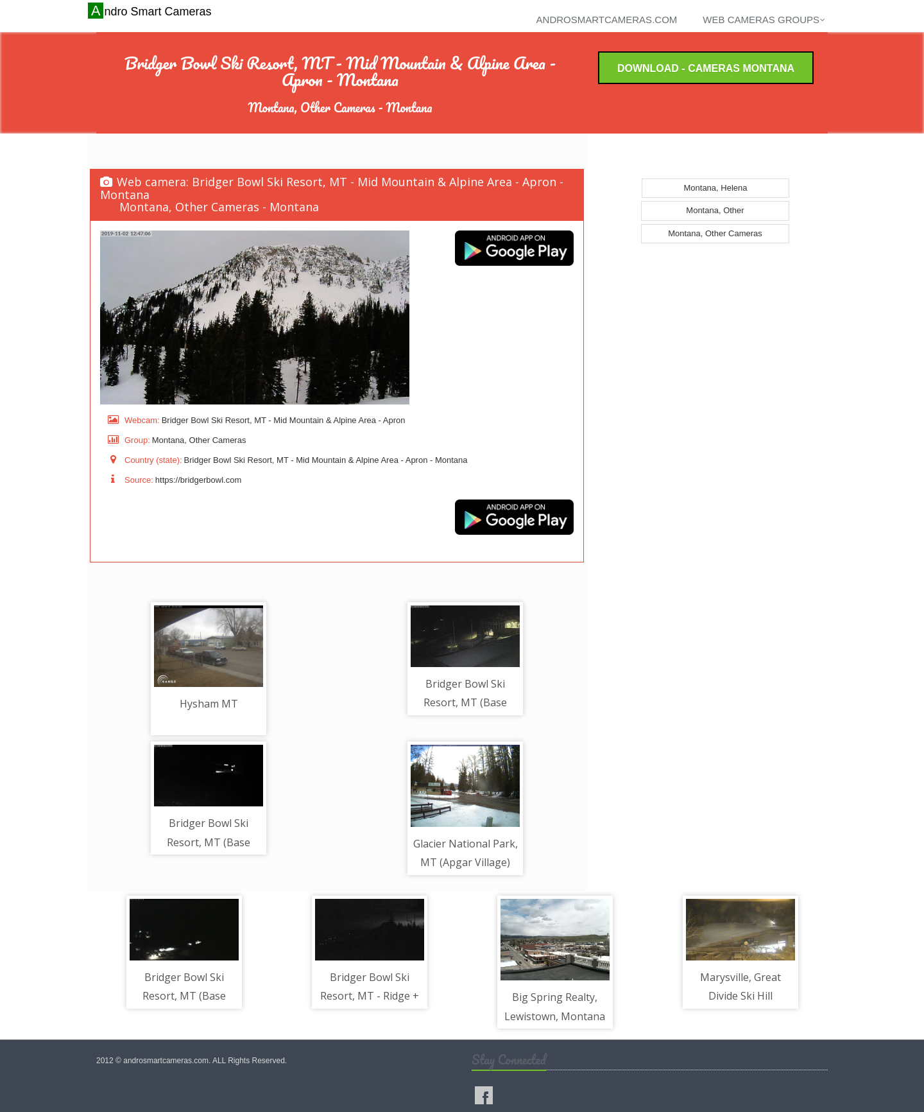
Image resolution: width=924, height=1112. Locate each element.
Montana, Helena (715, 188)
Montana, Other (715, 210)
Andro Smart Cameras (151, 11)
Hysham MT (209, 704)
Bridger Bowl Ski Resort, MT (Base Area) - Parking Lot (184, 996)
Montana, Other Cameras (715, 233)
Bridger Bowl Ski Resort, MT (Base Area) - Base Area (465, 703)
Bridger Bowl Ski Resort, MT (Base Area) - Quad (208, 842)
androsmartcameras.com (607, 19)
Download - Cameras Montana (705, 68)
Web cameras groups (764, 19)
